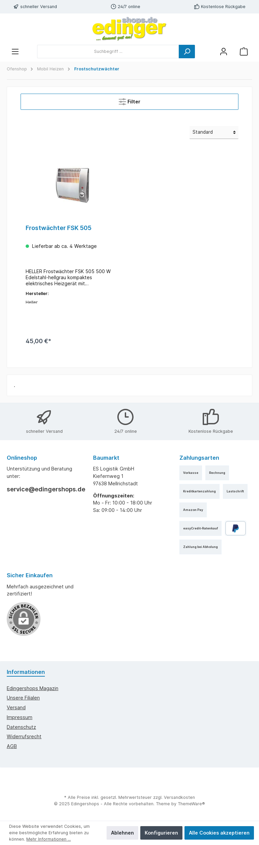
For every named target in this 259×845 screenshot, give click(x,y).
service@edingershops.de (43, 489)
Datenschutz (21, 727)
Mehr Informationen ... (48, 839)
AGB (12, 746)
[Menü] (15, 51)
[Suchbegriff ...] (108, 51)
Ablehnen (122, 833)
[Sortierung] (214, 132)
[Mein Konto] (223, 51)
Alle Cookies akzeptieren (219, 833)
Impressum (19, 717)
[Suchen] (187, 51)
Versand (16, 707)
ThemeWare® (191, 803)
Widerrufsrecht (24, 737)
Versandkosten (179, 797)
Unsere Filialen (23, 698)
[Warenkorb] (243, 51)
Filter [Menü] (129, 100)
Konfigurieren (161, 833)
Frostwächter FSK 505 (58, 227)
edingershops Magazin (32, 688)
